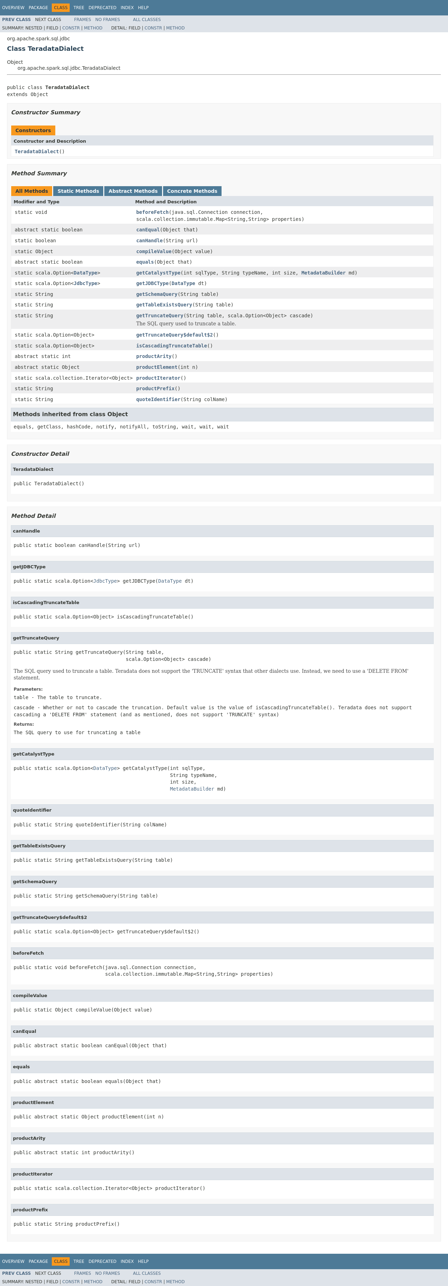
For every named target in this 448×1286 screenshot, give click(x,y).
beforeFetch (152, 212)
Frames (82, 19)
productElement (156, 367)
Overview (13, 7)
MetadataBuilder (323, 273)
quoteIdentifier (158, 399)
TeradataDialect (37, 151)
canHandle (149, 240)
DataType (85, 273)
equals (145, 262)
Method (93, 28)
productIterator (158, 378)
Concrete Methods (192, 191)
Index (127, 7)
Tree (79, 7)
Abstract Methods (133, 191)
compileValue (154, 251)
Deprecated (103, 7)
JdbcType (85, 283)
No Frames (107, 19)
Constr (71, 28)
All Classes (147, 19)
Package (38, 7)
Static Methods (78, 191)
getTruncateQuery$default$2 (174, 335)
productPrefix (155, 388)
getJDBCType (152, 283)
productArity (154, 356)
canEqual (148, 229)
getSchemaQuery (156, 294)
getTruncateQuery (159, 315)
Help (143, 7)
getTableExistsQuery (164, 304)
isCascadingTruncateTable (171, 345)
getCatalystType (158, 273)
